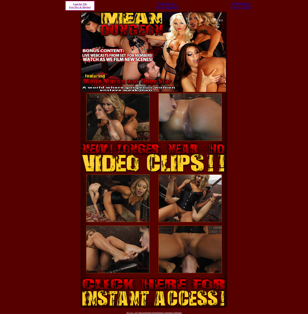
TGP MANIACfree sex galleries (241, 5)
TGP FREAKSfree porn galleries (167, 5)
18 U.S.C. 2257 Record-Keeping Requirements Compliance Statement (154, 313)
